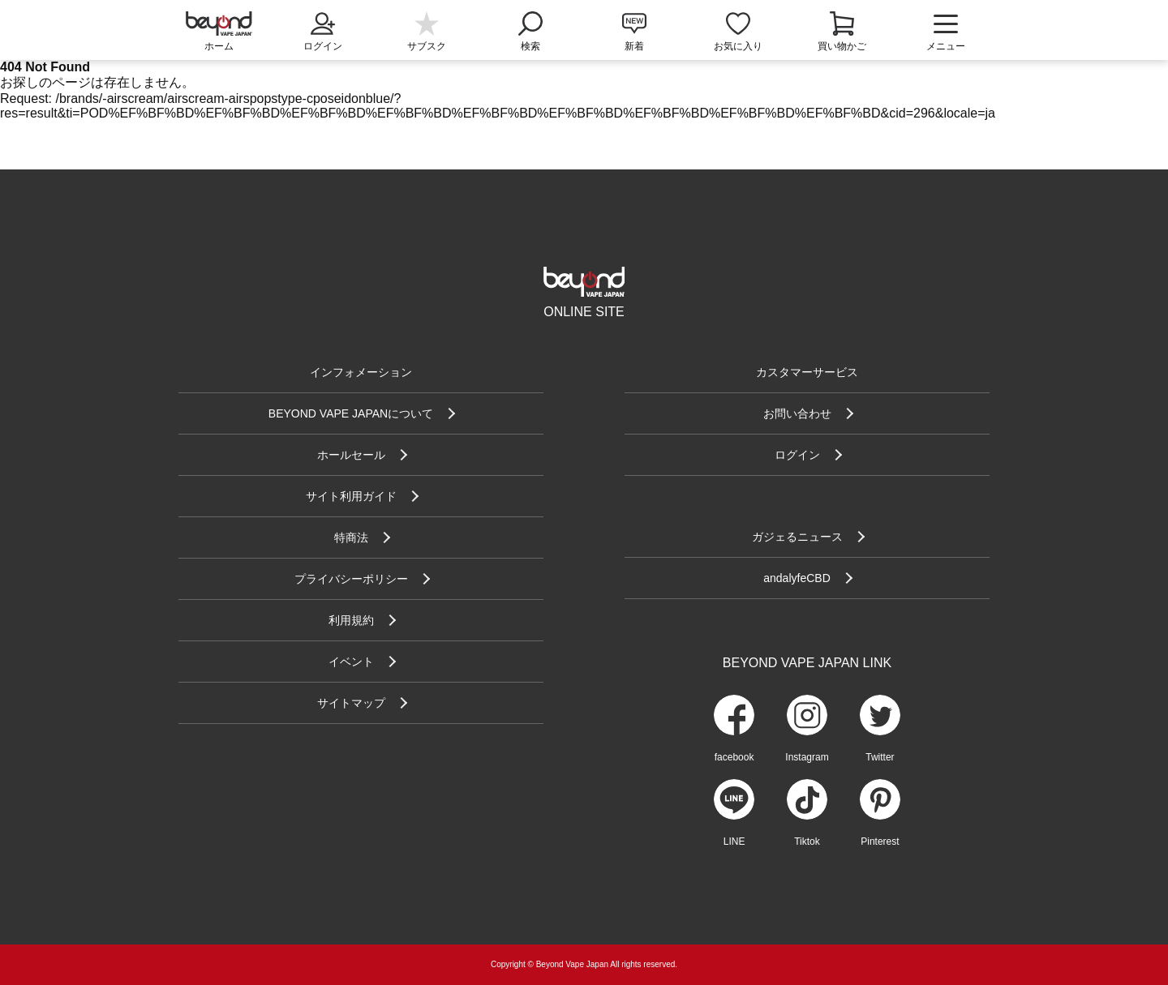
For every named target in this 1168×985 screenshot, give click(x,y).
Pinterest (880, 841)
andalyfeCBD (797, 578)
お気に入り (738, 46)
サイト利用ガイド (351, 496)
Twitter (879, 757)
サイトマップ (351, 702)
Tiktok (807, 841)
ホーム (219, 46)
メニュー (945, 32)
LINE (734, 841)
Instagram (806, 757)
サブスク (426, 46)
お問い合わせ (797, 413)
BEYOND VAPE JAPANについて (350, 413)
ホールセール (351, 454)
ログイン (322, 30)
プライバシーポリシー (351, 578)
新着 (634, 46)
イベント (351, 661)
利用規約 (351, 620)
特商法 (351, 537)
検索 (530, 30)
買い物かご (842, 46)
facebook (734, 757)
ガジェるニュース (797, 536)
